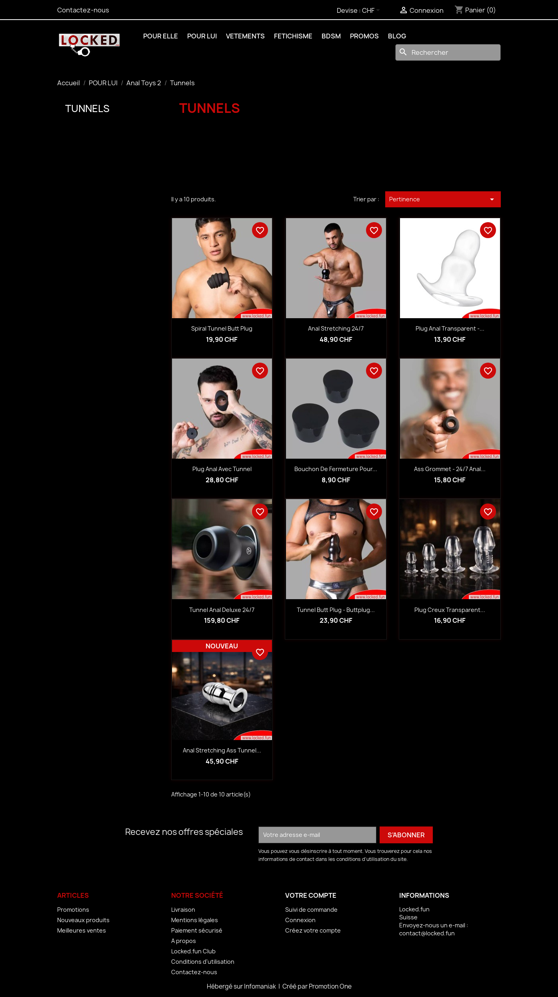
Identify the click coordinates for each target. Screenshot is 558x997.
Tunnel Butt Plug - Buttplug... (336, 610)
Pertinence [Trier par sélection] (443, 199)
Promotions (73, 909)
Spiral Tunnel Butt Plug (221, 328)
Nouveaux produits (83, 920)
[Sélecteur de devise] (372, 11)
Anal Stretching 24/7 (336, 328)
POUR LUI (202, 36)
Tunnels (87, 108)
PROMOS (364, 36)
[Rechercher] (448, 52)
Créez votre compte (313, 930)
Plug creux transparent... (449, 610)
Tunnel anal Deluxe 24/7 (221, 610)
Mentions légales (194, 920)
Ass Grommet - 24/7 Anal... (450, 469)
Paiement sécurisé (196, 930)
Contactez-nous (83, 10)
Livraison (183, 909)
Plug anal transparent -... (450, 328)
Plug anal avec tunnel (222, 469)
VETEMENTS (245, 36)
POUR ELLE (160, 36)
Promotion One (330, 986)
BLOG (397, 36)
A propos (183, 941)
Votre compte (310, 895)
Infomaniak (260, 986)
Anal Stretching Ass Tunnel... (222, 750)
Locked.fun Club (193, 951)
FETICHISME (293, 36)
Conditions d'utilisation (202, 961)
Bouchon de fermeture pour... (335, 469)
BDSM (331, 36)
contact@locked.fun (427, 933)
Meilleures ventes (81, 930)
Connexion (300, 920)
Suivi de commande (311, 909)
